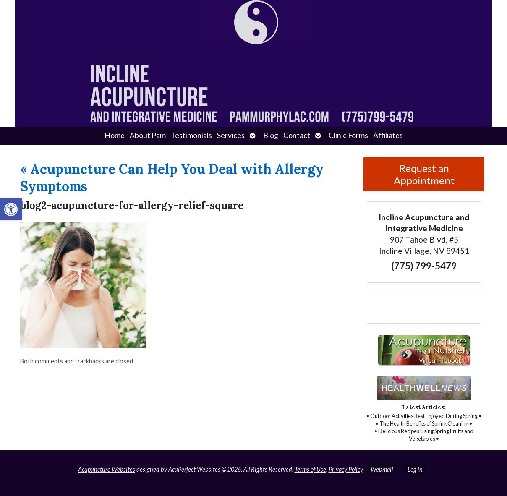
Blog (270, 135)
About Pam (148, 135)
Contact (296, 135)
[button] (11, 209)
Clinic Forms (348, 135)
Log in (415, 469)
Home (115, 135)
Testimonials (191, 135)
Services (231, 135)
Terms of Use (310, 469)
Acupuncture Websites (106, 469)
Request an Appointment (424, 174)
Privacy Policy (346, 469)
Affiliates (388, 135)
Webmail (382, 469)
